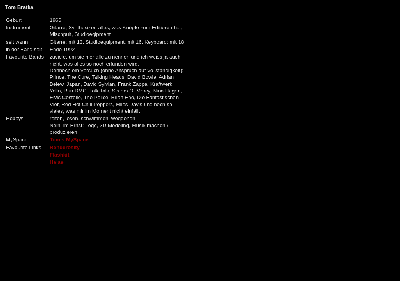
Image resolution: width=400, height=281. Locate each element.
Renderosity (65, 147)
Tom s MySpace (69, 139)
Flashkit (59, 155)
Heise (57, 162)
